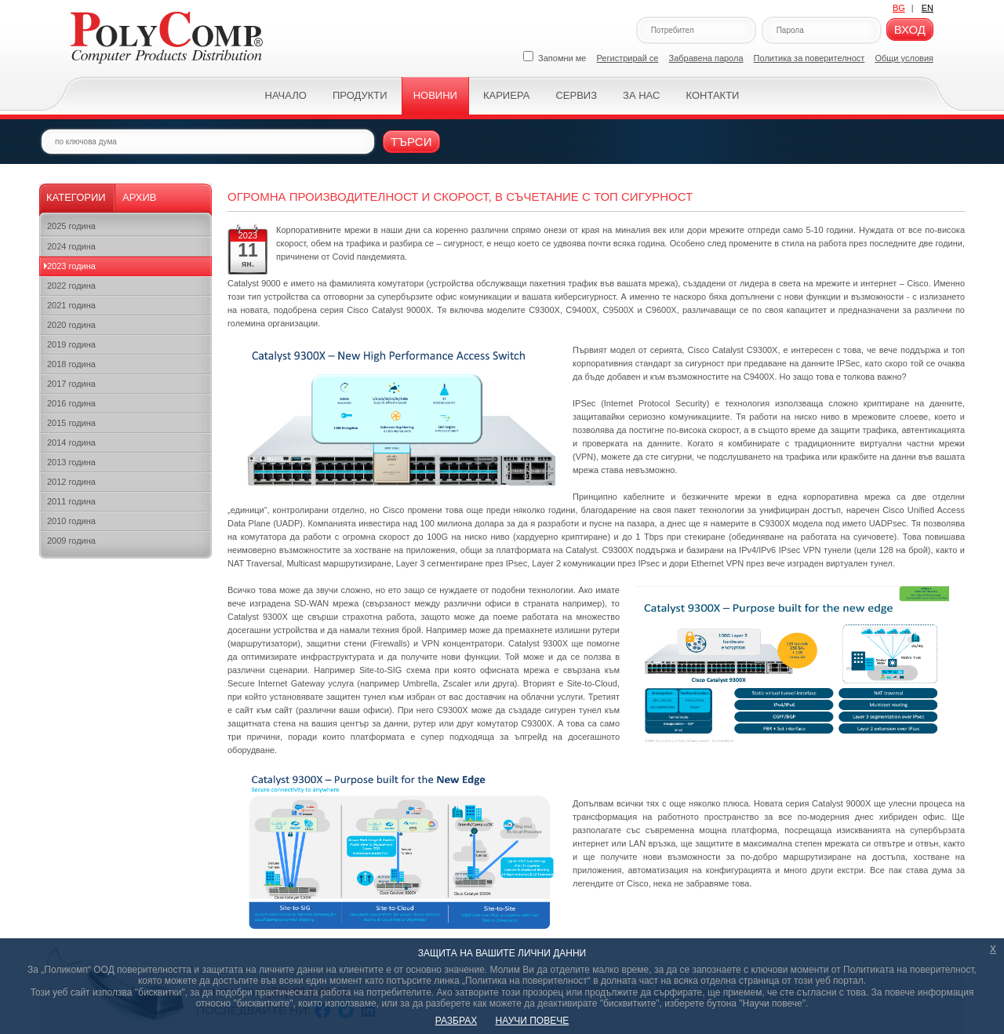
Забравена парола (706, 58)
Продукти (360, 95)
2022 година (71, 285)
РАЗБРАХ (456, 1020)
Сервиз (576, 95)
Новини (435, 95)
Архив (139, 197)
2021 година (71, 305)
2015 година (71, 423)
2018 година (71, 364)
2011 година (71, 501)
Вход (910, 29)
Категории (76, 197)
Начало (286, 95)
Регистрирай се (628, 58)
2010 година (71, 521)
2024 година (71, 246)
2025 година (71, 226)
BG (899, 8)
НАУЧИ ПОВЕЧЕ (532, 1020)
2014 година (71, 442)
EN (927, 8)
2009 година (71, 540)
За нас (641, 95)
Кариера (506, 95)
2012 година (71, 481)
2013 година (71, 462)
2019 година (71, 344)
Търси (411, 141)
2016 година (71, 403)
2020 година (71, 324)
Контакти (712, 95)
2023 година (71, 266)
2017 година (71, 383)
